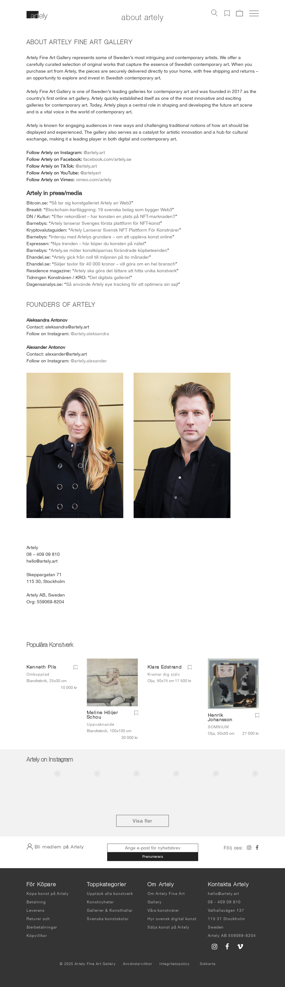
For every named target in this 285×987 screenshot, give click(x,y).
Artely (47, 152)
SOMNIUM (218, 727)
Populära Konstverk (49, 646)
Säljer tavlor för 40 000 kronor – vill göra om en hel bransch (114, 263)
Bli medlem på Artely (55, 846)
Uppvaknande (100, 724)
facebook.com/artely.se (107, 159)
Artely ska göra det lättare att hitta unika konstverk (125, 270)
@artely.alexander (89, 360)
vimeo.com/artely (93, 179)
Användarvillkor (137, 964)
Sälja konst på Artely (168, 927)
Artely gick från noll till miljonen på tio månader (101, 257)
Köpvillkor (36, 935)
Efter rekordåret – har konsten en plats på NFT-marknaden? (114, 216)
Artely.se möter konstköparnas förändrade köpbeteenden (109, 250)
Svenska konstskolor (108, 919)
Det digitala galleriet (110, 277)
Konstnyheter (100, 902)
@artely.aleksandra (90, 333)
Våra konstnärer (163, 910)
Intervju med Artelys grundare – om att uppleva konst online (111, 236)
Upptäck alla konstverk (110, 893)
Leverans (35, 910)
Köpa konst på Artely (47, 893)
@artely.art (94, 152)
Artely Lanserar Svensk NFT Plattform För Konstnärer (124, 230)
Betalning (36, 902)
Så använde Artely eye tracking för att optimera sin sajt (122, 284)
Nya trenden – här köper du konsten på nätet (98, 243)
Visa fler (142, 821)
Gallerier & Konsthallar (110, 910)
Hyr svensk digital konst (172, 919)
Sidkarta (208, 964)
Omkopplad (37, 674)
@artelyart (90, 172)
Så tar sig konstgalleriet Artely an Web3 (91, 202)
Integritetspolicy (174, 964)
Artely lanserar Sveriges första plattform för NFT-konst (105, 223)
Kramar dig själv (164, 674)
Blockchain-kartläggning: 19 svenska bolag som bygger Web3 (109, 209)
